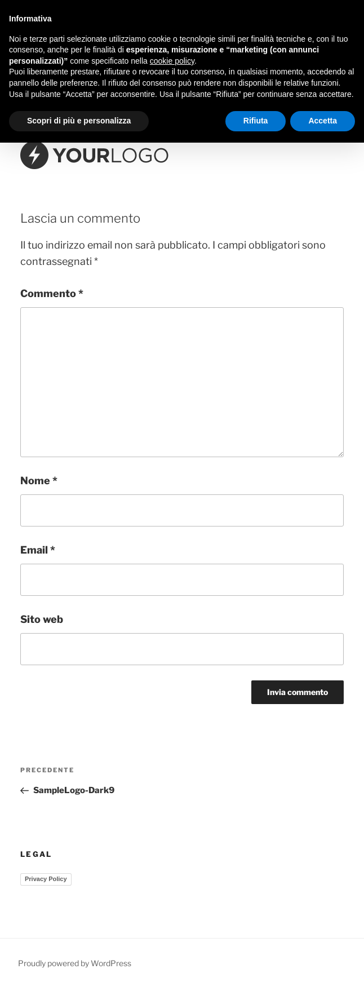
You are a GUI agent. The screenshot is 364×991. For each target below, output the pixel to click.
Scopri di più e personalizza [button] (79, 120)
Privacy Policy (46, 878)
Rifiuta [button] (255, 120)
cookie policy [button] (172, 60)
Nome (38, 480)
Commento (51, 293)
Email (37, 550)
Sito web (41, 619)
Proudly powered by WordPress (74, 963)
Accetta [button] (322, 120)
